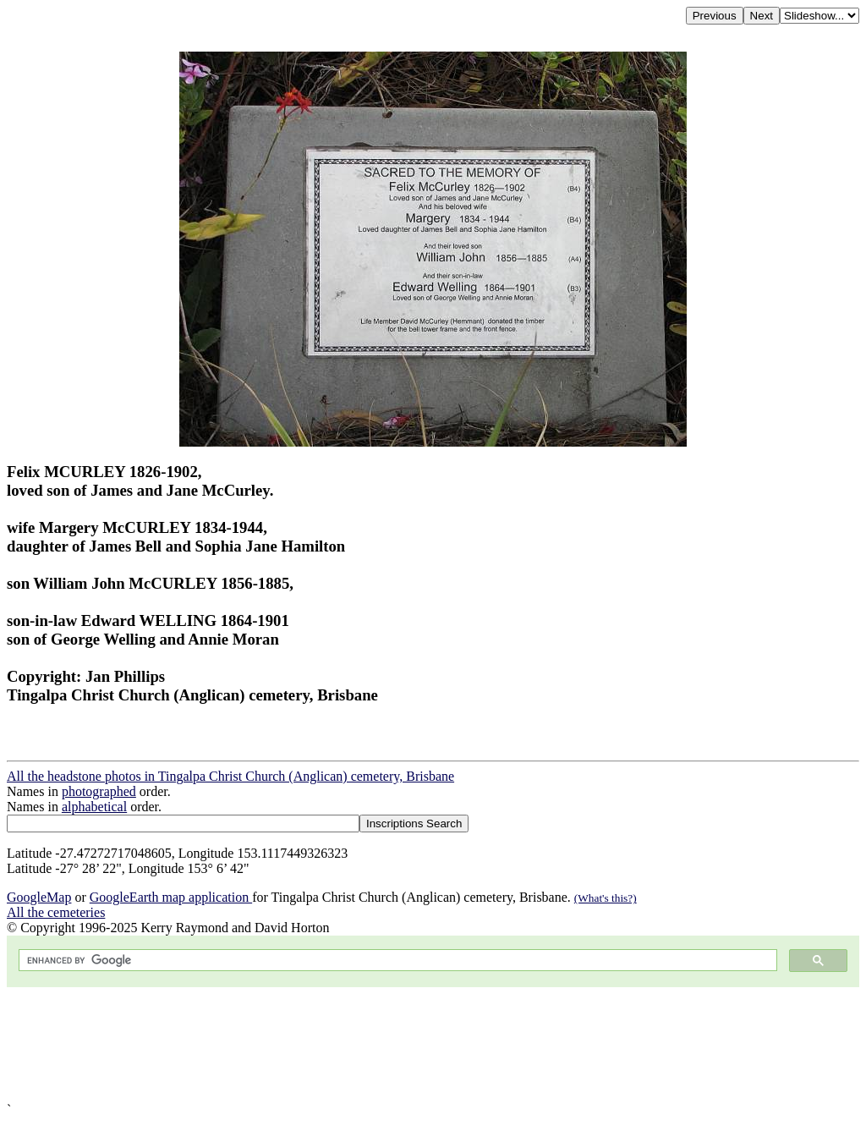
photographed (99, 791)
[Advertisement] (433, 1044)
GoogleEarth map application (171, 897)
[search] (396, 960)
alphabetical (94, 806)
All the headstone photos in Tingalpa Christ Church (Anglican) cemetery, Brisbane (230, 776)
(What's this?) (605, 898)
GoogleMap (39, 897)
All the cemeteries (56, 912)
